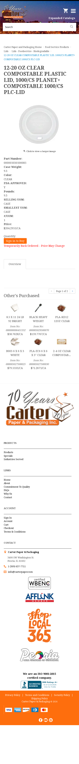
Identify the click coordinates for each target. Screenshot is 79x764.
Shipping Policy (39, 698)
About (7, 483)
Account (8, 521)
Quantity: (10, 236)
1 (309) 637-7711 (17, 566)
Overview (15, 264)
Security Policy (62, 695)
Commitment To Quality (17, 486)
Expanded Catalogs (62, 18)
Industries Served (13, 459)
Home (7, 479)
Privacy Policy (12, 695)
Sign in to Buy (15, 241)
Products (8, 452)
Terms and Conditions (37, 695)
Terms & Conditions (15, 531)
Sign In (8, 517)
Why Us (8, 493)
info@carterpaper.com (20, 571)
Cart (6, 524)
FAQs (6, 490)
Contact (8, 497)
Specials (8, 455)
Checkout (9, 528)
